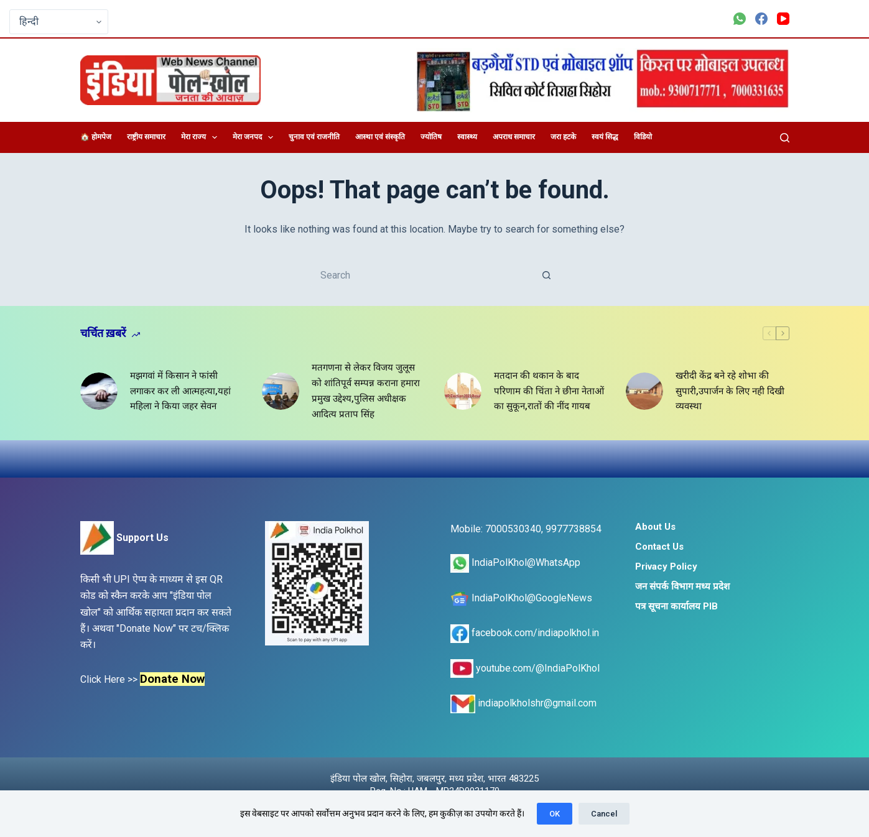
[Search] (784, 137)
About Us (655, 526)
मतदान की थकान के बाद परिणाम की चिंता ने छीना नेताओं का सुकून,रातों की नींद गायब (549, 391)
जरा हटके (563, 136)
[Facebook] (761, 18)
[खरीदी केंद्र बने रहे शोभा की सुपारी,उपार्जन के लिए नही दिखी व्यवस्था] (644, 391)
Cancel (604, 813)
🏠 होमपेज (95, 136)
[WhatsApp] (739, 18)
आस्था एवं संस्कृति (380, 136)
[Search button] (546, 274)
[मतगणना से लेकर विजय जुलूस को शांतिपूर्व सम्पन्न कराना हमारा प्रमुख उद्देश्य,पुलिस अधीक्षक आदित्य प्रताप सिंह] (280, 391)
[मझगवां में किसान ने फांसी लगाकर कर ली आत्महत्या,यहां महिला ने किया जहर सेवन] (99, 391)
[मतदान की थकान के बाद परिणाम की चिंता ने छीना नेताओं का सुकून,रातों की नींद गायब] (462, 391)
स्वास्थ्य (467, 136)
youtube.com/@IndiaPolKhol (525, 668)
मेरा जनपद (255, 137)
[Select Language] (58, 21)
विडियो (643, 136)
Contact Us (659, 546)
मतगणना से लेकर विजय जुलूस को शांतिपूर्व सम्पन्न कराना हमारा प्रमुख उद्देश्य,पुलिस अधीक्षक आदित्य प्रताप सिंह (366, 390)
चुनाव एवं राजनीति (314, 136)
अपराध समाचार (514, 136)
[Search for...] (422, 274)
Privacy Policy (666, 566)
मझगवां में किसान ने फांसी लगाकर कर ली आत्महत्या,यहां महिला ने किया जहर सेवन (180, 391)
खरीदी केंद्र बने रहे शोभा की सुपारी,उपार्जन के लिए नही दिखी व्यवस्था (730, 391)
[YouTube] (783, 18)
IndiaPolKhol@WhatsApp (515, 562)
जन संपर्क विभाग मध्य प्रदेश (682, 586)
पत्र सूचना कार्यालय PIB (676, 606)
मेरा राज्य (201, 137)
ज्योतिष (431, 136)
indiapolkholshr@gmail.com (523, 703)
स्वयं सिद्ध (605, 136)
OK (554, 813)
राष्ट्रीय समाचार (146, 136)
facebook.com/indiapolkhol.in (524, 633)
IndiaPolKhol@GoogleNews (521, 598)
